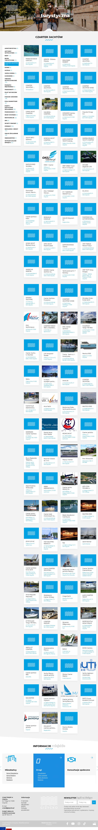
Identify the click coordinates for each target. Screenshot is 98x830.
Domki (8, 67)
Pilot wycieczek (11, 93)
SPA (7, 120)
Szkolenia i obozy (11, 130)
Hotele (8, 70)
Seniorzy (9, 778)
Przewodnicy (11, 112)
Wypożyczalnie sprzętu (10, 141)
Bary (8, 56)
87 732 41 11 (8, 815)
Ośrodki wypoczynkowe (11, 80)
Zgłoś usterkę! (42, 775)
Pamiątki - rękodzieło (10, 86)
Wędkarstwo (11, 138)
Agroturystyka (11, 48)
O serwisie (24, 801)
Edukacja (9, 780)
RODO (23, 806)
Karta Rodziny (11, 775)
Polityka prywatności (25, 809)
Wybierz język (77, 5)
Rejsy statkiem (11, 115)
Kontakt (24, 803)
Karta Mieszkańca (12, 773)
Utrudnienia (42, 773)
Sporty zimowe (11, 123)
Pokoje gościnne (11, 97)
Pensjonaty (10, 89)
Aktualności (25, 804)
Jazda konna (10, 73)
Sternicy (9, 126)
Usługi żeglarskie (11, 134)
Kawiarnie (9, 76)
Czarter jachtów (11, 64)
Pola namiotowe (11, 102)
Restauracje (11, 118)
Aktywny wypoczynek (11, 52)
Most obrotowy (43, 778)
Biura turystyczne (10, 59)
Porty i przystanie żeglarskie (10, 107)
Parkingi (40, 780)
